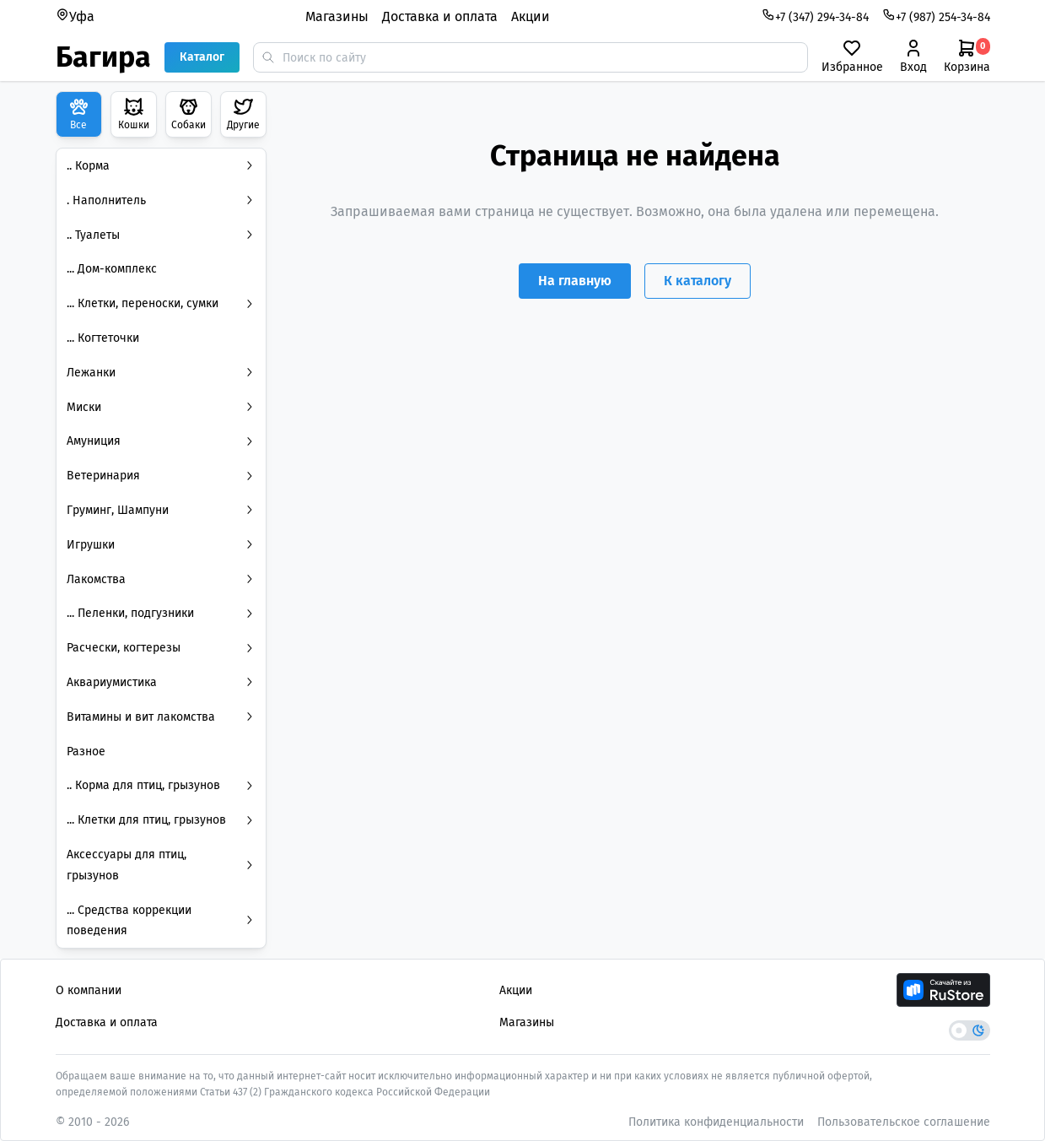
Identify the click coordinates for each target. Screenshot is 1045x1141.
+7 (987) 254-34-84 (936, 16)
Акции (530, 16)
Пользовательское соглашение (903, 1122)
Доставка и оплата (440, 16)
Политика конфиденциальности (716, 1122)
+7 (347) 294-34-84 (815, 16)
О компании (88, 990)
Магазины (337, 16)
